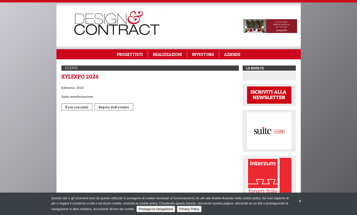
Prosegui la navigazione (156, 209)
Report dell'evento (114, 107)
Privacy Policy (189, 209)
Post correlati (76, 107)
